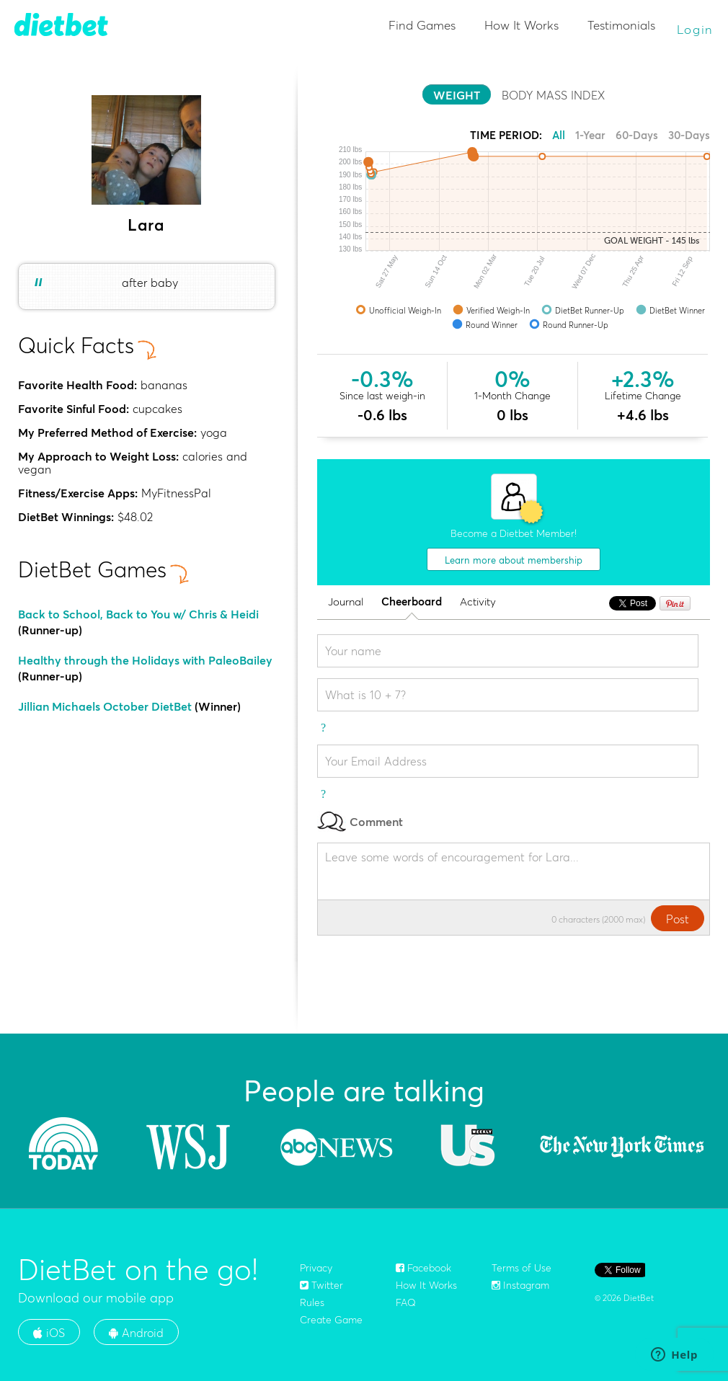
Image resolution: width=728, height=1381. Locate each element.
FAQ (406, 1302)
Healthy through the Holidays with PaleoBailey (145, 660)
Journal (345, 602)
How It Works (521, 24)
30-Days (689, 135)
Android (136, 1333)
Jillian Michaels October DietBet (105, 706)
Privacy (316, 1267)
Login (695, 29)
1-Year (590, 135)
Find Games (422, 24)
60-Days (637, 135)
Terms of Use (521, 1267)
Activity (478, 602)
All (558, 135)
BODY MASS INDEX (553, 95)
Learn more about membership (513, 560)
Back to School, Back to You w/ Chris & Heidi (138, 614)
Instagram (520, 1285)
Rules (312, 1302)
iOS (49, 1333)
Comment (360, 821)
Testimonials (621, 24)
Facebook (423, 1267)
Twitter (321, 1285)
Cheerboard (411, 602)
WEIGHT (456, 95)
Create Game (331, 1319)
